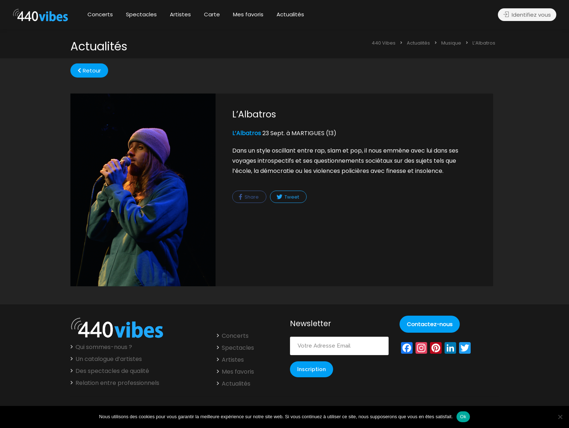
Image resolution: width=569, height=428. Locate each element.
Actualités (290, 14)
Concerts (100, 14)
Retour (89, 70)
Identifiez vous (527, 14)
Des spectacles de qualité (112, 371)
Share (249, 197)
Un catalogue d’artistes (108, 359)
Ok (463, 416)
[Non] (560, 416)
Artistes (180, 14)
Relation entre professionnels (117, 383)
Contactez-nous (430, 324)
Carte (212, 14)
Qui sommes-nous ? (103, 347)
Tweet (288, 197)
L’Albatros (246, 133)
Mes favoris (248, 14)
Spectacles (141, 14)
